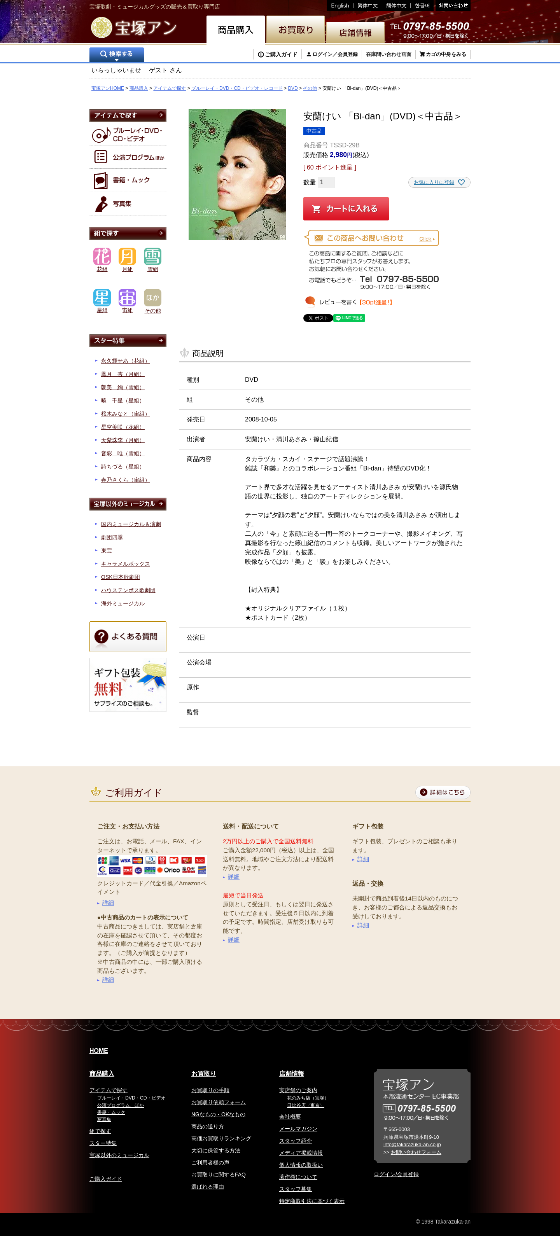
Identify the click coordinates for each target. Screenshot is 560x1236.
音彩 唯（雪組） (123, 453)
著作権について (298, 1177)
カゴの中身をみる (446, 54)
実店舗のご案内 (298, 1090)
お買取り (203, 1073)
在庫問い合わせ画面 (388, 54)
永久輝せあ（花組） (125, 361)
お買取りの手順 (210, 1090)
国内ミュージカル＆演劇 (131, 524)
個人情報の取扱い (301, 1165)
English (340, 5)
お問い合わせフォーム (416, 1152)
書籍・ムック (111, 1112)
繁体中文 (368, 5)
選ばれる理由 (207, 1187)
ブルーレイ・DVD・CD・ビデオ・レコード (237, 88)
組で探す (100, 1131)
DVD (293, 88)
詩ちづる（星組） (123, 466)
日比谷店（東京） (305, 1105)
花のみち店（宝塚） (308, 1098)
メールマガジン (298, 1129)
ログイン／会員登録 (335, 54)
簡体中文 (396, 5)
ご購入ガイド (281, 54)
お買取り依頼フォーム (218, 1102)
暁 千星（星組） (123, 400)
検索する (116, 55)
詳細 (108, 902)
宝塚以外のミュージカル (119, 1155)
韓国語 (422, 5)
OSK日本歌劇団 (120, 577)
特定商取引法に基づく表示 (312, 1201)
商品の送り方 (207, 1126)
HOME (98, 1050)
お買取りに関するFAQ (218, 1174)
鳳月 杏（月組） (123, 374)
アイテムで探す (169, 88)
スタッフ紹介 (295, 1141)
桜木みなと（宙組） (125, 414)
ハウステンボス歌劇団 (128, 590)
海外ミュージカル (123, 603)
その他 (310, 88)
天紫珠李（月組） (123, 440)
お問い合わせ (452, 5)
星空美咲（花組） (123, 427)
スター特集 (103, 1143)
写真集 (104, 1119)
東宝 (106, 550)
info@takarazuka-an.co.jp (412, 1144)
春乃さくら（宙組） (125, 480)
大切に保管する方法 (215, 1150)
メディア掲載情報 (301, 1153)
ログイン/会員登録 (396, 1174)
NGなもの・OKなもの (218, 1114)
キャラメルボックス (125, 564)
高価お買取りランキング (221, 1138)
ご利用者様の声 (210, 1162)
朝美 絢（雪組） (123, 387)
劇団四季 (112, 537)
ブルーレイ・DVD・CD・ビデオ (131, 1098)
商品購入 (139, 88)
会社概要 (290, 1117)
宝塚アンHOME (107, 88)
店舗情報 (291, 1073)
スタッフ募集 (295, 1189)
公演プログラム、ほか (120, 1105)
